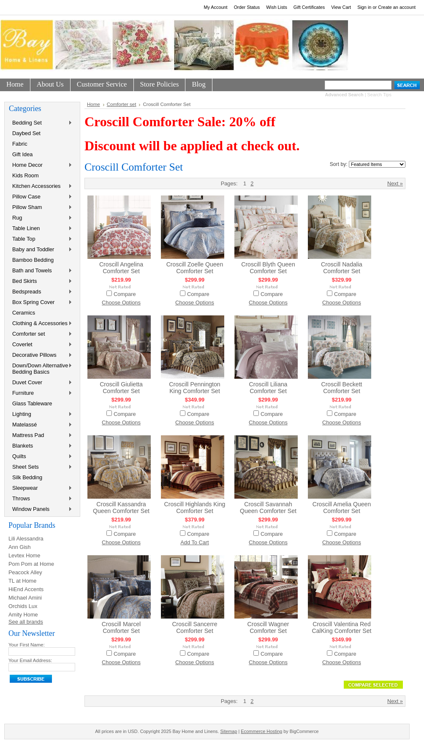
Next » (395, 183)
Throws (40, 498)
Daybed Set (26, 133)
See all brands (25, 622)
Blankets (40, 446)
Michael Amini (25, 598)
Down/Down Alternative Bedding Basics (40, 368)
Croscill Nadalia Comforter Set (341, 267)
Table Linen (40, 228)
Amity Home (23, 614)
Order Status (247, 7)
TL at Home (22, 581)
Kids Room (25, 175)
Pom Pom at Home (31, 564)
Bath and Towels (40, 270)
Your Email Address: (30, 660)
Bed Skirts (40, 281)
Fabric (19, 144)
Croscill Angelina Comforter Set (121, 267)
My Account (215, 7)
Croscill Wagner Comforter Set (268, 627)
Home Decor (40, 165)
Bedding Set (40, 123)
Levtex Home (24, 555)
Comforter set (40, 334)
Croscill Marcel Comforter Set (121, 627)
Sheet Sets (40, 467)
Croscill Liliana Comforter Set (268, 387)
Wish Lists (276, 7)
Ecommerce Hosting (261, 731)
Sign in (364, 7)
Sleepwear (40, 488)
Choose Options (121, 302)
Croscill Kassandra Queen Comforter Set (121, 507)
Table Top (40, 239)
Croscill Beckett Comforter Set (341, 387)
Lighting (40, 414)
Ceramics (23, 312)
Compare (125, 294)
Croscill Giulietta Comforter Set (121, 387)
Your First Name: (26, 644)
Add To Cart (194, 542)
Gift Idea (22, 154)
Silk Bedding (27, 477)
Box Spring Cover (40, 302)
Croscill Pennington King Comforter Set (194, 387)
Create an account (397, 7)
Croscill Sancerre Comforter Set (194, 627)
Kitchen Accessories (40, 186)
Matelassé (40, 425)
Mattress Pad (40, 435)
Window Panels (40, 509)
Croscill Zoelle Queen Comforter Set (194, 267)
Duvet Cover (40, 382)
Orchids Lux (22, 606)
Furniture (40, 393)
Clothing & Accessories (40, 323)
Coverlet (40, 344)
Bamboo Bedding (33, 260)
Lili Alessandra (25, 538)
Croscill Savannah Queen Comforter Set (268, 507)
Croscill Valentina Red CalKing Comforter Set (342, 627)
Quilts (40, 456)
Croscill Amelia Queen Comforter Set (342, 507)
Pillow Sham (40, 207)
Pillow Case (40, 197)
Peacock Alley (25, 572)
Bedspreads (40, 292)
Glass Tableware (32, 403)
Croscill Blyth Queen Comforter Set (268, 267)
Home (93, 104)
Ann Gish (19, 547)
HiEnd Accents (25, 589)
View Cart (341, 7)
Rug (40, 218)
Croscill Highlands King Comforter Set (195, 507)
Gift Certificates (309, 7)
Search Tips (379, 94)
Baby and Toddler (40, 249)
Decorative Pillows (40, 355)
